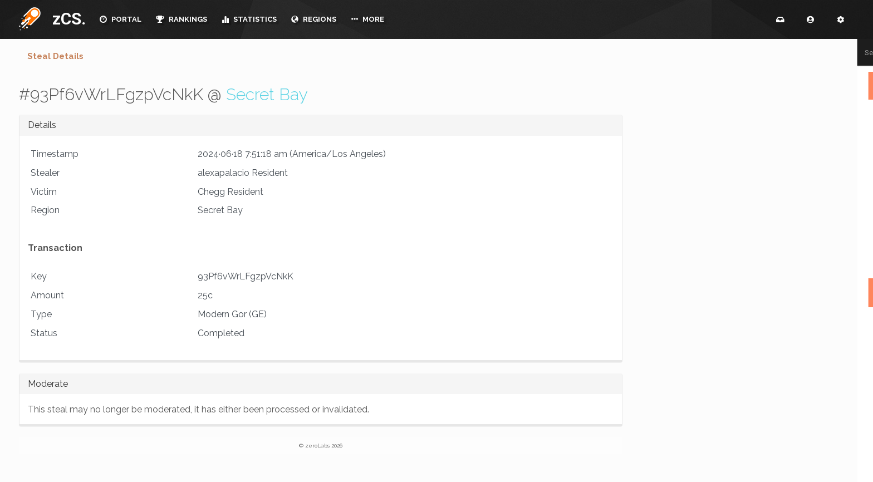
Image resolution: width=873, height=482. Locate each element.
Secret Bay (267, 94)
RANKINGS (181, 19)
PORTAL (120, 19)
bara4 (854, 360)
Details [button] (42, 125)
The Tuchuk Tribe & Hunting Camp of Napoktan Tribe (729, 224)
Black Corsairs (696, 166)
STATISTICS (249, 19)
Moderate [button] (48, 383)
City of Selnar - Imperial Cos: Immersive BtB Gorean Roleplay (722, 193)
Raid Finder (768, 258)
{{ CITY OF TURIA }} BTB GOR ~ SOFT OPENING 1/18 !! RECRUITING (729, 138)
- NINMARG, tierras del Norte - (718, 111)
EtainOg (686, 399)
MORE (367, 19)
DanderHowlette (698, 477)
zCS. (66, 18)
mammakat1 (843, 321)
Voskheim (846, 333)
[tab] (320, 125)
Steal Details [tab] (55, 56)
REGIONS (313, 19)
